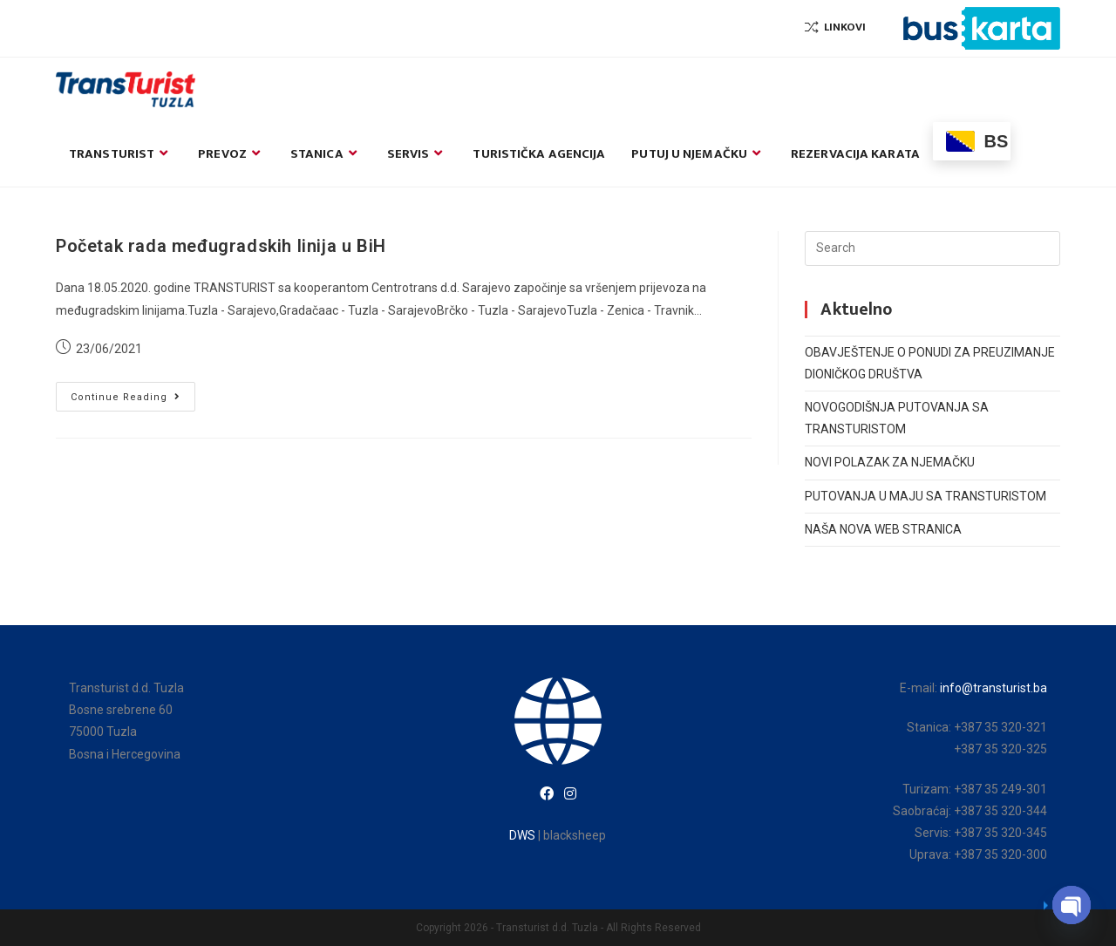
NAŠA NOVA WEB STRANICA (883, 529)
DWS (522, 835)
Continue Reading (133, 401)
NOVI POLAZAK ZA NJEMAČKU (890, 462)
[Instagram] (570, 794)
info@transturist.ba (993, 688)
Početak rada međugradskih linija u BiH (221, 245)
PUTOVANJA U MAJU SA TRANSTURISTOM (925, 496)
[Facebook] (547, 794)
